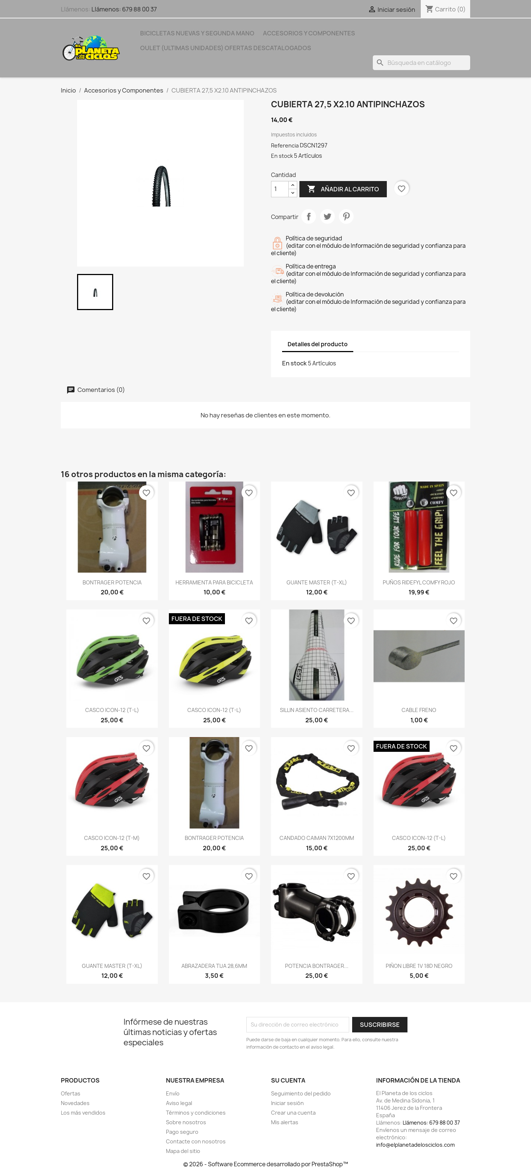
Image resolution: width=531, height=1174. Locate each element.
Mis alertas (284, 1122)
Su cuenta (288, 1080)
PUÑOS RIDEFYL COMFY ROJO (419, 582)
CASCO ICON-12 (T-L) (112, 709)
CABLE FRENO (419, 709)
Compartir (308, 216)
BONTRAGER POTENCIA (112, 582)
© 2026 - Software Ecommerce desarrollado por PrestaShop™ (265, 1164)
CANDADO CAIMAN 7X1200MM (317, 837)
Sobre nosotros (186, 1122)
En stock (282, 155)
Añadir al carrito (343, 189)
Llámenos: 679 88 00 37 (124, 9)
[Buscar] (421, 62)
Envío (173, 1093)
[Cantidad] (280, 189)
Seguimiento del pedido (301, 1093)
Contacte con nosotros (196, 1141)
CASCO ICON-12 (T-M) (112, 837)
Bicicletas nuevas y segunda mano (197, 33)
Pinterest (346, 216)
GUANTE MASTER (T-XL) (317, 582)
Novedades (75, 1103)
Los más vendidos (83, 1112)
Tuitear (327, 216)
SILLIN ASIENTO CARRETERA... (317, 709)
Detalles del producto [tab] (318, 344)
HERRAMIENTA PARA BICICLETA (214, 582)
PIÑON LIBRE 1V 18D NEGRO (419, 965)
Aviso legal (179, 1103)
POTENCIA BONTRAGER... (316, 965)
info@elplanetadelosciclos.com (415, 1144)
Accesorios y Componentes (309, 33)
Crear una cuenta (293, 1112)
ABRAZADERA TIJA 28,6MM (214, 965)
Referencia (285, 145)
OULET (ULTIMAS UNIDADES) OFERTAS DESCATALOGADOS (225, 48)
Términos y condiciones (196, 1112)
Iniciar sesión (287, 1103)
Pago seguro (182, 1131)
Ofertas (70, 1093)
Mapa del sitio (183, 1150)
